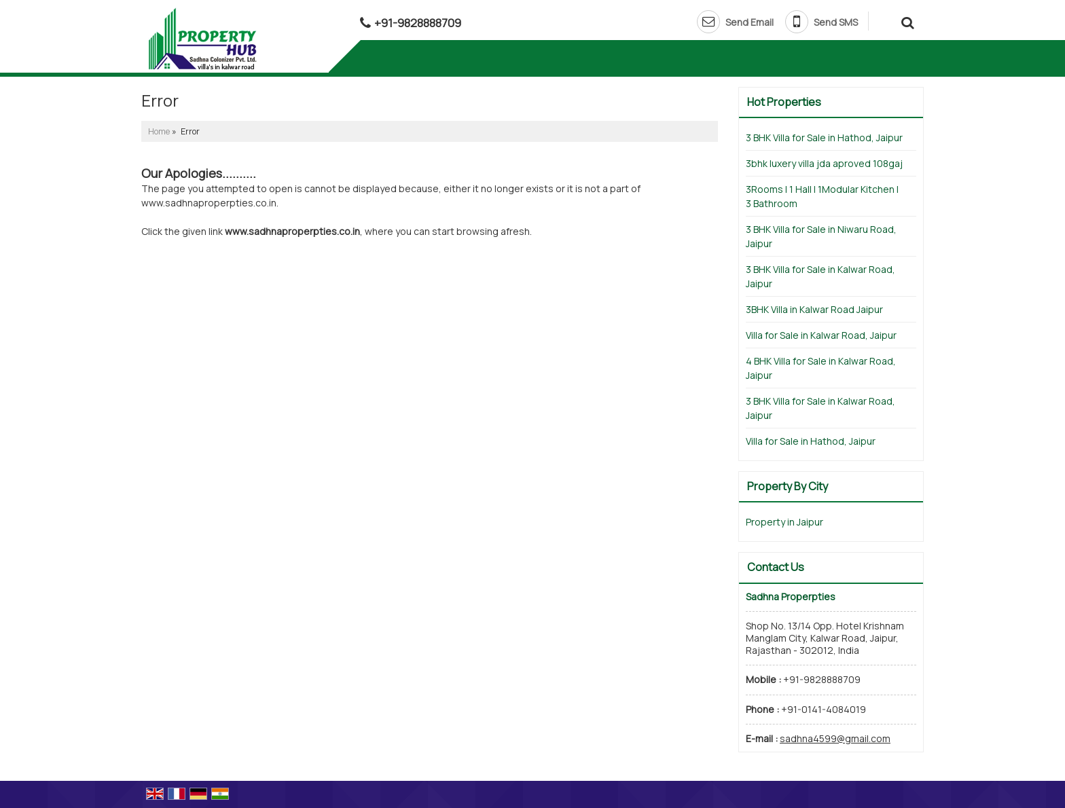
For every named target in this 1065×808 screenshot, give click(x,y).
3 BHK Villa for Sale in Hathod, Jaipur (824, 137)
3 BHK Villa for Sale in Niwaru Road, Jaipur (821, 236)
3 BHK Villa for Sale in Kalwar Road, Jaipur (820, 276)
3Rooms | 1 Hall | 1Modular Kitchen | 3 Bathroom (822, 196)
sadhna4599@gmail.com (835, 738)
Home (159, 131)
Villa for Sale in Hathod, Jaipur (811, 441)
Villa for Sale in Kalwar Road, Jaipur (821, 335)
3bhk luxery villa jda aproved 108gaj (824, 163)
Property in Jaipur (784, 521)
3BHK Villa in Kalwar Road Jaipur (814, 309)
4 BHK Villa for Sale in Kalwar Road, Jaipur (821, 368)
